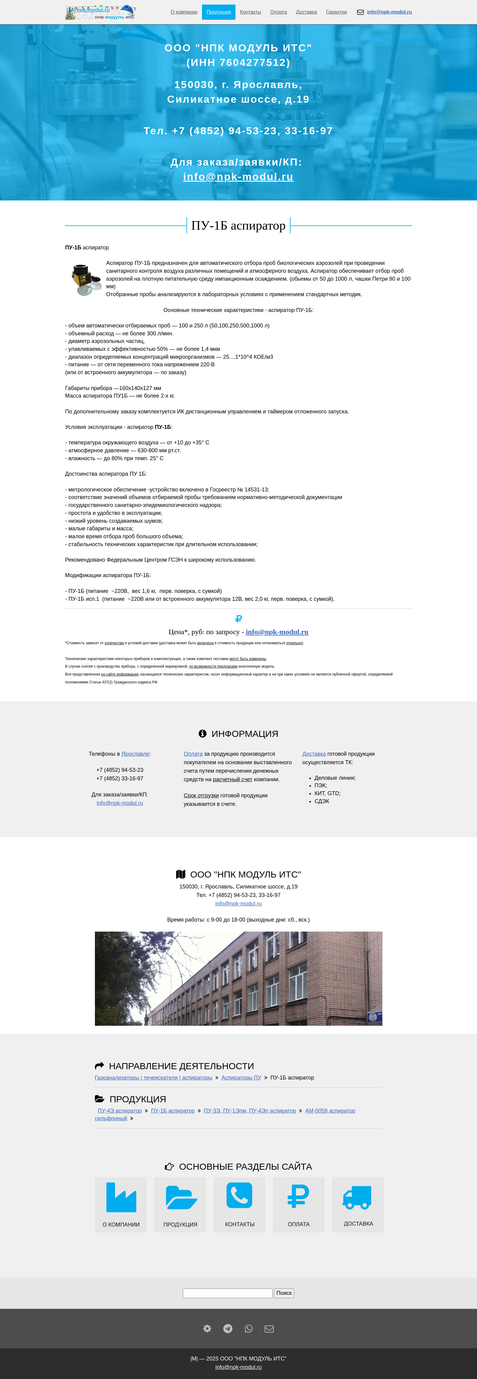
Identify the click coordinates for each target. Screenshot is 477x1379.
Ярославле (135, 754)
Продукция (219, 12)
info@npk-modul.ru (238, 176)
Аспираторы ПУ (241, 1078)
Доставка (306, 12)
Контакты (250, 12)
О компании (184, 12)
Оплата (278, 12)
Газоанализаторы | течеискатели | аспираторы (154, 1078)
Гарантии (336, 12)
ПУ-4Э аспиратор (120, 1111)
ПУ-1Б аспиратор (173, 1111)
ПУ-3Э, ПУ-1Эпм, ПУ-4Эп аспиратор (250, 1111)
